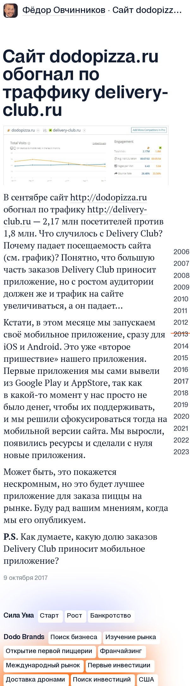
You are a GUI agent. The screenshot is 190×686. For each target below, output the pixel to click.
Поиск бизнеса (73, 637)
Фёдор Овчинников (63, 11)
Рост (74, 616)
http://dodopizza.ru (108, 197)
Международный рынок (43, 666)
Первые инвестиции (119, 666)
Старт (49, 616)
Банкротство (110, 616)
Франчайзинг (121, 651)
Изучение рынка (130, 637)
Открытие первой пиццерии (49, 651)
